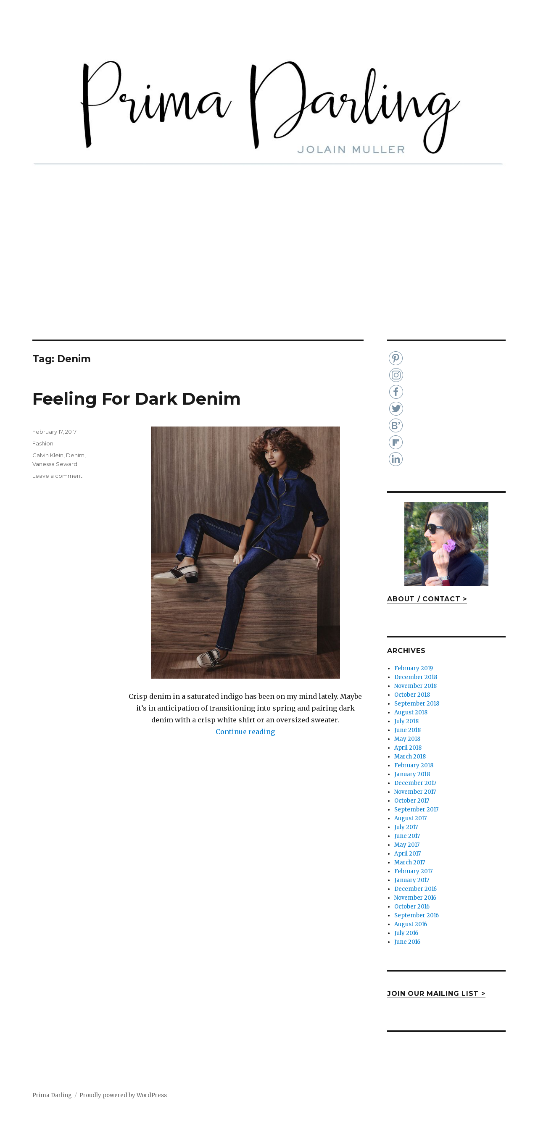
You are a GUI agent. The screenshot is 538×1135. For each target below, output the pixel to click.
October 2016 (412, 906)
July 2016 (406, 933)
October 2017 (411, 800)
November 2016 (415, 897)
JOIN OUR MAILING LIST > (436, 994)
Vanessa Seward (54, 464)
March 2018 (410, 756)
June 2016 (407, 941)
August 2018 (410, 712)
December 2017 (415, 783)
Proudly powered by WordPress (123, 1095)
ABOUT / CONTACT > (427, 599)
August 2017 (410, 818)
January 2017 (411, 880)
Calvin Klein (47, 455)
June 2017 (407, 836)
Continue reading (245, 731)
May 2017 (406, 844)
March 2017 (409, 862)
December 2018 (415, 677)
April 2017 (407, 853)
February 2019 (413, 668)
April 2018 (408, 747)
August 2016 (410, 924)
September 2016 (416, 915)
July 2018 (406, 721)
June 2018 (407, 730)
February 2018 (413, 765)
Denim (75, 455)
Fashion (42, 443)
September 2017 (416, 809)
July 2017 (406, 827)
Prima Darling (52, 1095)
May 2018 (407, 739)
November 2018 (415, 686)
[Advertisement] (269, 277)
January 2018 (412, 774)
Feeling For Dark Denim (136, 398)
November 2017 (415, 791)
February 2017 (413, 871)
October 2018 (412, 694)
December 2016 (415, 889)
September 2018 (416, 703)
